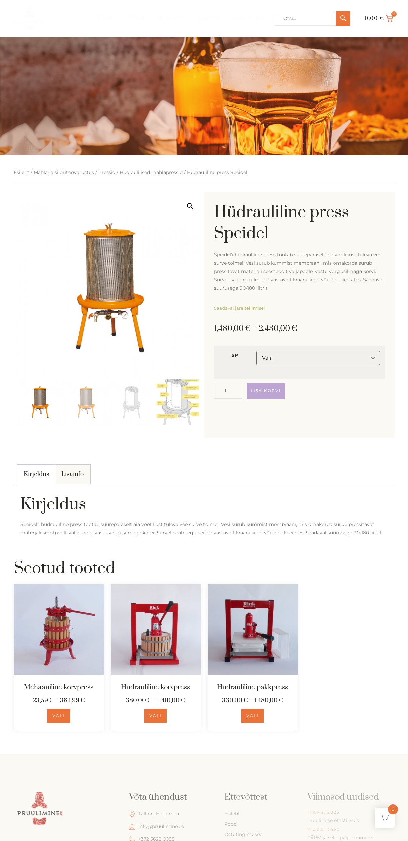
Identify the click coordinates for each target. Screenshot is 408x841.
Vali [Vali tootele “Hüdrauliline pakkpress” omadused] (252, 715)
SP (235, 355)
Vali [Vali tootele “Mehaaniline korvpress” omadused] (58, 715)
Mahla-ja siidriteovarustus (64, 172)
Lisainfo (72, 474)
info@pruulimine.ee (156, 826)
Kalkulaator (249, 18)
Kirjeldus (36, 474)
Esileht (107, 18)
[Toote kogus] (228, 391)
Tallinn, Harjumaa (154, 814)
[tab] (36, 474)
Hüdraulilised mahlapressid (151, 172)
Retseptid (171, 18)
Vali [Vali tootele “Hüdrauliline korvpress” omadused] (155, 715)
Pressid (106, 172)
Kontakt (208, 18)
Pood (137, 18)
